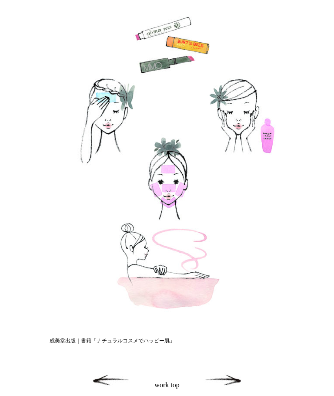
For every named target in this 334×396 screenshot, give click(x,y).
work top (166, 385)
